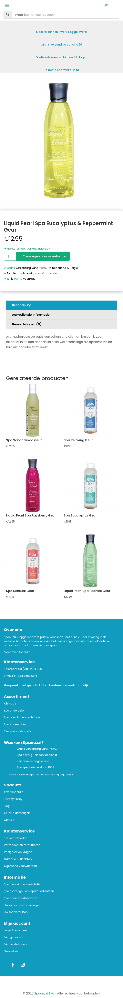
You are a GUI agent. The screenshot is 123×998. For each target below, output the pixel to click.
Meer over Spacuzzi (17, 652)
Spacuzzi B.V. (44, 993)
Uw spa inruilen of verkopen (22, 905)
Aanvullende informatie (31, 314)
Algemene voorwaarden (20, 866)
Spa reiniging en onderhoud (23, 717)
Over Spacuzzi (13, 792)
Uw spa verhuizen (16, 912)
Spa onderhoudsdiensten (21, 898)
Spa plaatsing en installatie (22, 884)
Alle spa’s (10, 703)
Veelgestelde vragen (18, 852)
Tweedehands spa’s (17, 731)
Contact (9, 820)
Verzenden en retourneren (22, 845)
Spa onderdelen (15, 710)
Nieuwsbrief (12, 951)
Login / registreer (15, 930)
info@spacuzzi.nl (25, 676)
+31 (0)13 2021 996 (30, 669)
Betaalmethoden (15, 838)
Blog (7, 806)
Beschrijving (21, 305)
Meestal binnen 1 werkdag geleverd (26, 248)
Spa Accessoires (15, 724)
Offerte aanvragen (17, 813)
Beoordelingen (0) (27, 324)
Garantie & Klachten (18, 859)
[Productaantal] (10, 256)
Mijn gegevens (14, 937)
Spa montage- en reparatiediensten (29, 891)
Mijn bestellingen (15, 944)
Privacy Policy (13, 799)
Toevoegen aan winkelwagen (45, 256)
